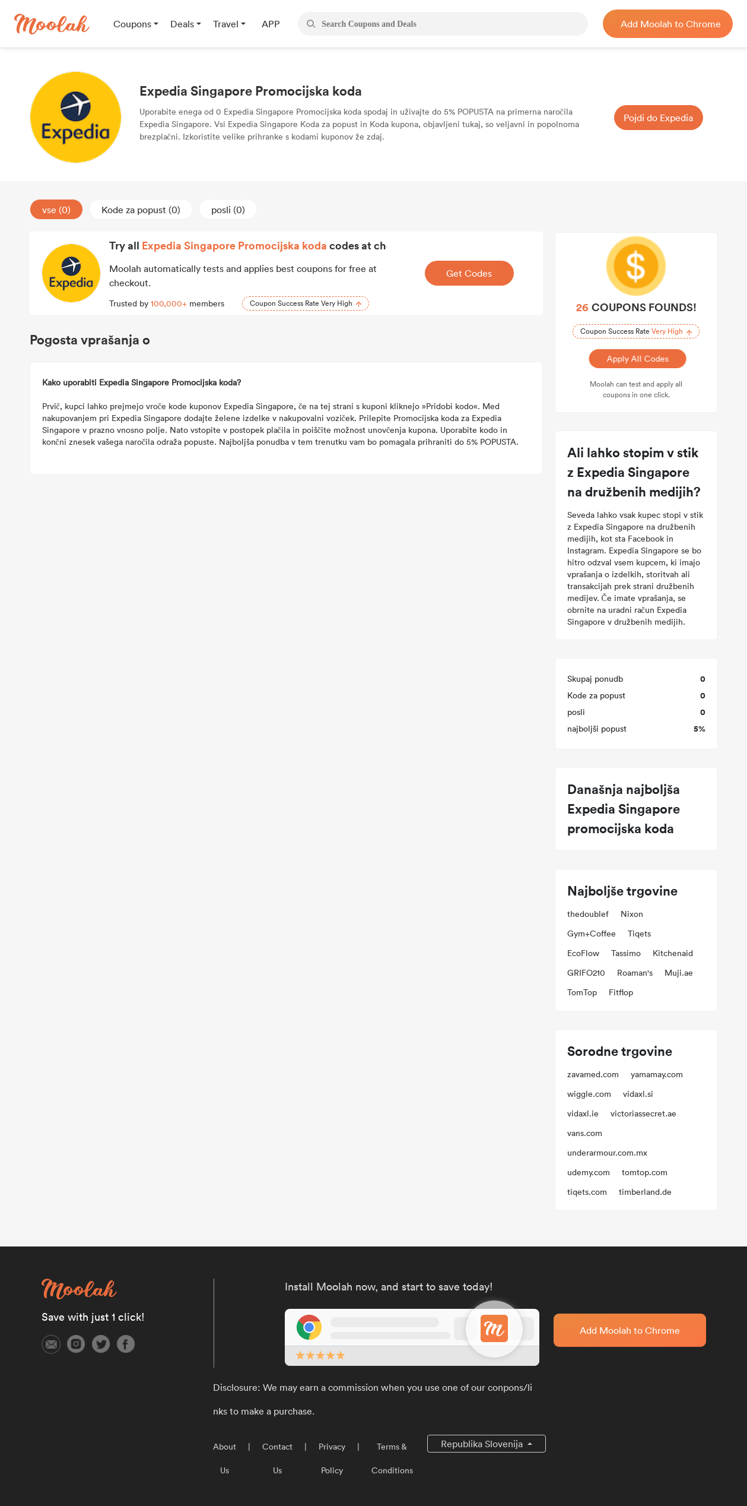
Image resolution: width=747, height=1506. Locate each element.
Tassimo (626, 953)
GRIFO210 (586, 972)
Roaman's (635, 972)
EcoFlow (583, 953)
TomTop (582, 992)
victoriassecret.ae (643, 1113)
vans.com (584, 1133)
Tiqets (639, 933)
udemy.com (588, 1172)
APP (271, 24)
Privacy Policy (332, 1458)
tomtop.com (644, 1172)
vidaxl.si (638, 1094)
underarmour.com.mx (607, 1152)
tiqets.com (587, 1192)
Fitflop (621, 992)
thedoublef (588, 914)
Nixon (632, 914)
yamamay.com (657, 1074)
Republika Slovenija (483, 1444)
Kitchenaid (673, 953)
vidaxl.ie (583, 1113)
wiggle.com (589, 1094)
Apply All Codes (636, 358)
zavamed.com (593, 1074)
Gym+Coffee (591, 933)
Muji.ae (679, 972)
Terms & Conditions (392, 1458)
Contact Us (277, 1458)
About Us (224, 1458)
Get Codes (469, 273)
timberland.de (645, 1192)
